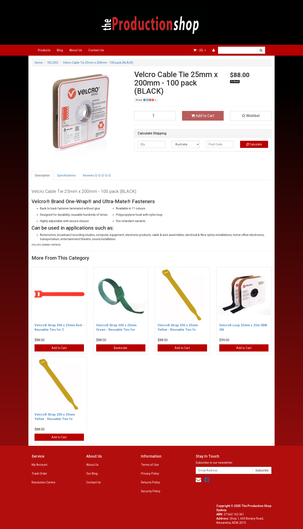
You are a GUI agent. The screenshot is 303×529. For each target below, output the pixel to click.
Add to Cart (202, 115)
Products (44, 50)
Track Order (39, 473)
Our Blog (92, 473)
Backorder (121, 348)
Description (42, 175)
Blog (60, 50)
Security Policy (150, 491)
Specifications (66, 175)
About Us (75, 50)
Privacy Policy (150, 473)
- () (199, 50)
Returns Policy (150, 482)
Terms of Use (150, 464)
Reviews (97, 175)
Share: (146, 100)
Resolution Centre (43, 482)
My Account (39, 464)
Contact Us (96, 50)
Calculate (254, 144)
